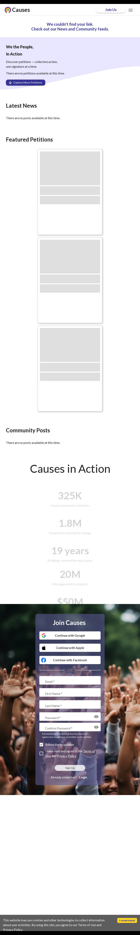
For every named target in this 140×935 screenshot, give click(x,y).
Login (83, 777)
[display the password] (96, 717)
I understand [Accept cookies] (127, 920)
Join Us (111, 10)
